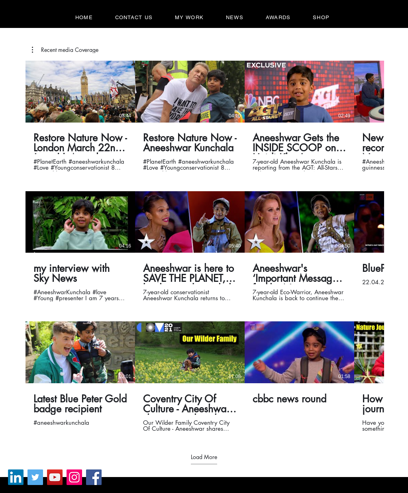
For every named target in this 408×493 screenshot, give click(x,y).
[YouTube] (55, 477)
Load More (204, 457)
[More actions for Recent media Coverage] (65, 50)
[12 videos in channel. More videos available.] (204, 246)
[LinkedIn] (16, 477)
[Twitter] (35, 477)
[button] (65, 50)
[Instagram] (74, 477)
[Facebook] (94, 477)
